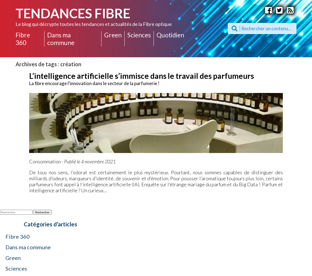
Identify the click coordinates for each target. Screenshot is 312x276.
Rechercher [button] (42, 212)
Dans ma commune (60, 38)
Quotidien (170, 35)
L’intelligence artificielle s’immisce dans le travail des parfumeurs (141, 75)
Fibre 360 (23, 38)
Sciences (139, 35)
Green (113, 35)
